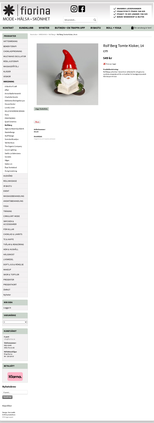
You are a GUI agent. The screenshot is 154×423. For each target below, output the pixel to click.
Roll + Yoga (113, 27)
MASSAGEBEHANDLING (13, 196)
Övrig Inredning (11, 171)
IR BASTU (7, 186)
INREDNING (8, 81)
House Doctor (10, 104)
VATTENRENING (10, 41)
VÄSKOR (7, 76)
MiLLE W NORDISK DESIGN (14, 111)
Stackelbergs (10, 132)
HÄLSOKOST (8, 254)
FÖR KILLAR (8, 229)
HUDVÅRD (7, 175)
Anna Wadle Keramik (13, 93)
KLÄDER (7, 71)
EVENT (6, 191)
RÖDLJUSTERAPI (11, 61)
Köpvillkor (7, 405)
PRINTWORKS (10, 118)
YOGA (5, 206)
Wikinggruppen (7, 417)
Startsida (33, 34)
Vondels (8, 157)
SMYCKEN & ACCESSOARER (9, 223)
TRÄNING (7, 211)
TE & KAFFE (8, 239)
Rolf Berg (8, 125)
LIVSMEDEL (8, 259)
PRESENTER (8, 279)
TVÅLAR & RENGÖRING (13, 244)
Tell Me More (9, 143)
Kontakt (8, 27)
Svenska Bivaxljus (11, 139)
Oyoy (7, 114)
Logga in (7, 307)
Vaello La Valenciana (12, 153)
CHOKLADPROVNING (12, 51)
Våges (7, 160)
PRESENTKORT (10, 284)
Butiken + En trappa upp (70, 27)
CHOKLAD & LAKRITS (12, 234)
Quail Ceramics (10, 121)
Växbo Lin (8, 164)
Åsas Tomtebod (11, 167)
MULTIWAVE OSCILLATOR (14, 56)
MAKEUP (7, 269)
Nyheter (44, 27)
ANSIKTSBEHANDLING (13, 201)
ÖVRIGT (6, 289)
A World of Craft (11, 86)
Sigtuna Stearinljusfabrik (14, 129)
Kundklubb (26, 27)
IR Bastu (95, 27)
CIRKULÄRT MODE (11, 216)
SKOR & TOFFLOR (11, 274)
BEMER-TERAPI (10, 46)
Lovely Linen (10, 107)
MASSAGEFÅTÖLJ (11, 66)
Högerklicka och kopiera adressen (44, 139)
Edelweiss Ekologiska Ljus (15, 100)
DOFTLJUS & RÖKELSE (13, 264)
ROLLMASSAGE (10, 181)
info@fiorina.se (9, 339)
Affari (7, 90)
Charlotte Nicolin (11, 97)
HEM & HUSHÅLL (10, 249)
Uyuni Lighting (10, 150)
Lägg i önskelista (41, 109)
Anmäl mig (7, 397)
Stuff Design (9, 136)
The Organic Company (13, 146)
